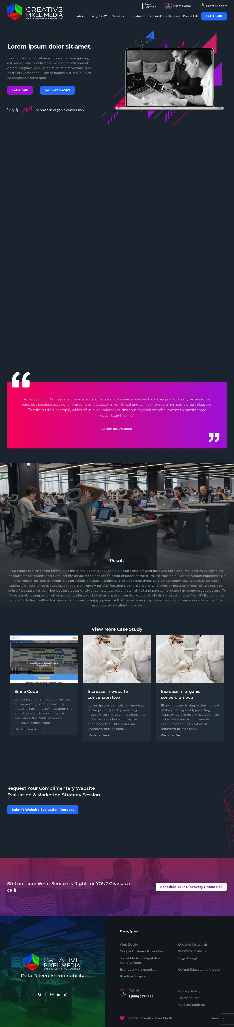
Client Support (213, 6)
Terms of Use (188, 998)
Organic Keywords (193, 944)
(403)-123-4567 (57, 90)
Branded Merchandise (164, 16)
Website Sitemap (191, 1005)
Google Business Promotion (142, 951)
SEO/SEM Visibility (192, 951)
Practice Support (133, 976)
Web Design (129, 944)
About (81, 16)
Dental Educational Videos (199, 969)
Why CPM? (99, 16)
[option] (117, 413)
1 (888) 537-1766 (141, 996)
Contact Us (190, 16)
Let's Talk (20, 90)
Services (118, 16)
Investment (138, 16)
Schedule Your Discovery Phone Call (191, 887)
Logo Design (188, 958)
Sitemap (217, 1018)
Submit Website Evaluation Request (43, 810)
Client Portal (178, 6)
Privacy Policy (189, 991)
